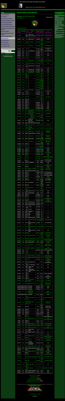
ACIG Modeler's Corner (5, 46)
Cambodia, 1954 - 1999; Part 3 (59, 17)
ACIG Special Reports (5, 14)
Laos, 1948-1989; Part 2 (58, 22)
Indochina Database (4, 38)
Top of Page (35, 396)
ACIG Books (35, 1)
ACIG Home (22, 1)
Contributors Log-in (8, 56)
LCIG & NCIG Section (5, 44)
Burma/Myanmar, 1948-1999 (59, 24)
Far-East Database (4, 42)
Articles (2, 12)
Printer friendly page (49, 17)
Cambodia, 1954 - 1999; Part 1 (59, 19)
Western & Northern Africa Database (7, 26)
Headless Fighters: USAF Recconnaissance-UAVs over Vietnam (59, 28)
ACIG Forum (42, 1)
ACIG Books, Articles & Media (6, 18)
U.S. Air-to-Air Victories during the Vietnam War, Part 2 (59, 35)
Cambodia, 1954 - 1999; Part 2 (59, 18)
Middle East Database (5, 31)
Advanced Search (8, 53)
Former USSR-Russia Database (6, 24)
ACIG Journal (29, 1)
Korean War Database (5, 40)
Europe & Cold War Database (6, 22)
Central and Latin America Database (7, 20)
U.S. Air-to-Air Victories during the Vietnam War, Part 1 (59, 37)
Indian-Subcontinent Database (6, 36)
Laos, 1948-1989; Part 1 (58, 23)
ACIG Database (4, 16)
